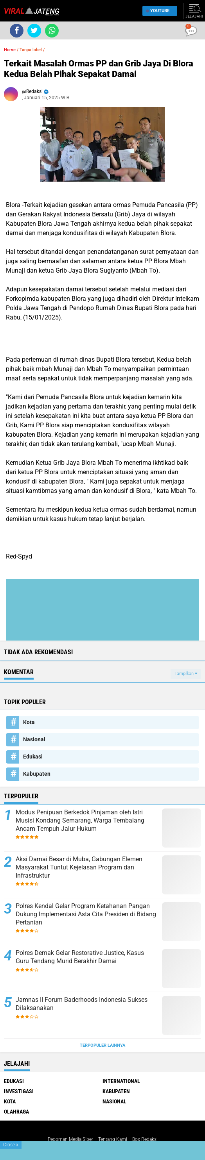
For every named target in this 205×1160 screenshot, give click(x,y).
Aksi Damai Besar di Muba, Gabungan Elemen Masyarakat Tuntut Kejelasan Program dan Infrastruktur (79, 867)
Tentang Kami (112, 1139)
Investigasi (19, 1091)
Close (10, 1145)
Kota (29, 722)
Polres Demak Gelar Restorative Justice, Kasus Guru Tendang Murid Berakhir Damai (80, 957)
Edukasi (33, 756)
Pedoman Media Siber (70, 1139)
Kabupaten (36, 774)
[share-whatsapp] (52, 30)
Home (10, 49)
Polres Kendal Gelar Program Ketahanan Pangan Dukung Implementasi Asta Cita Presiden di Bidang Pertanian (86, 914)
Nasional (34, 739)
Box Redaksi (145, 1139)
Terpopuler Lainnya (102, 1045)
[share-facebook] (16, 30)
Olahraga (16, 1111)
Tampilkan (185, 673)
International (121, 1081)
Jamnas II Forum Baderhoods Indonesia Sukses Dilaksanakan (81, 1004)
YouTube (157, 10)
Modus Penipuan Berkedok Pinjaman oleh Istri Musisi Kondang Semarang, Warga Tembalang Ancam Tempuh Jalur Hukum (80, 820)
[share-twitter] (34, 30)
